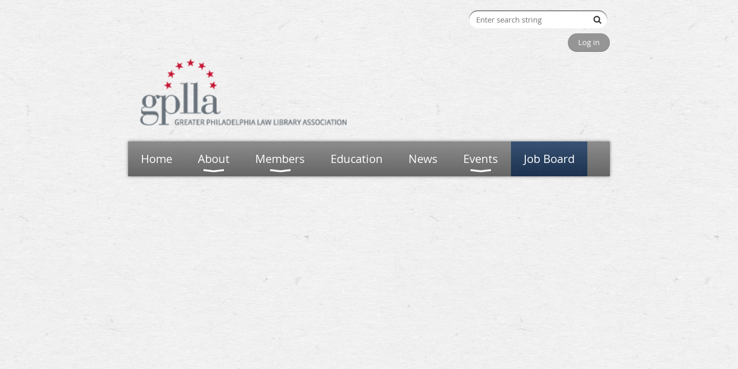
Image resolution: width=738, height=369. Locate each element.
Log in (589, 42)
